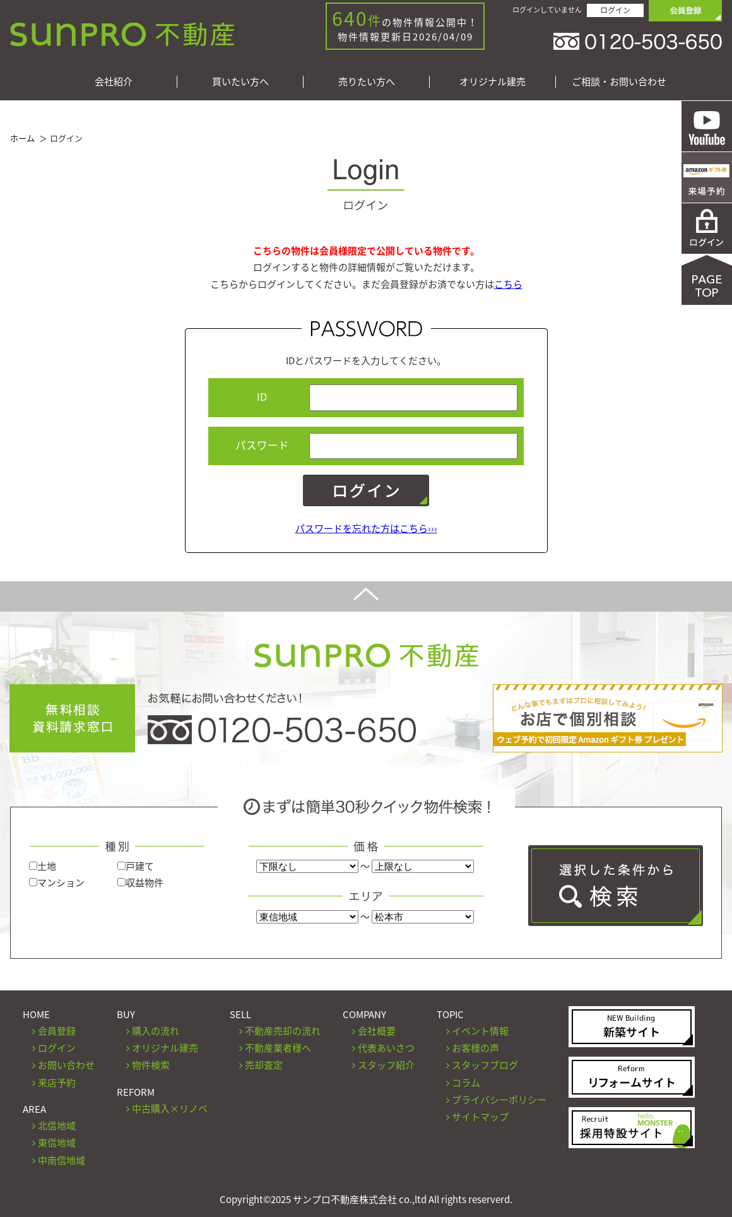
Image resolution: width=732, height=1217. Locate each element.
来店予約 (57, 1082)
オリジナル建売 (492, 82)
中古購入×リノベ (170, 1108)
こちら (508, 284)
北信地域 (57, 1125)
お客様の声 (475, 1048)
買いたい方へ (240, 82)
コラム (466, 1082)
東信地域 (57, 1142)
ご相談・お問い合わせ (619, 82)
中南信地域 (61, 1160)
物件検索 (151, 1065)
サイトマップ (480, 1117)
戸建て (135, 866)
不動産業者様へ (278, 1048)
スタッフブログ (485, 1065)
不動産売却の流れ (283, 1031)
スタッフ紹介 (386, 1065)
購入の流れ (155, 1031)
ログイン (615, 10)
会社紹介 (114, 82)
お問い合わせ (66, 1065)
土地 (42, 866)
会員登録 (57, 1031)
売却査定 (264, 1065)
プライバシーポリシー (499, 1100)
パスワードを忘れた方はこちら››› (366, 528)
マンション (57, 882)
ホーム (22, 138)
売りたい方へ (366, 82)
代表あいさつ (386, 1048)
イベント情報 (480, 1031)
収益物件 (140, 882)
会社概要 (377, 1031)
